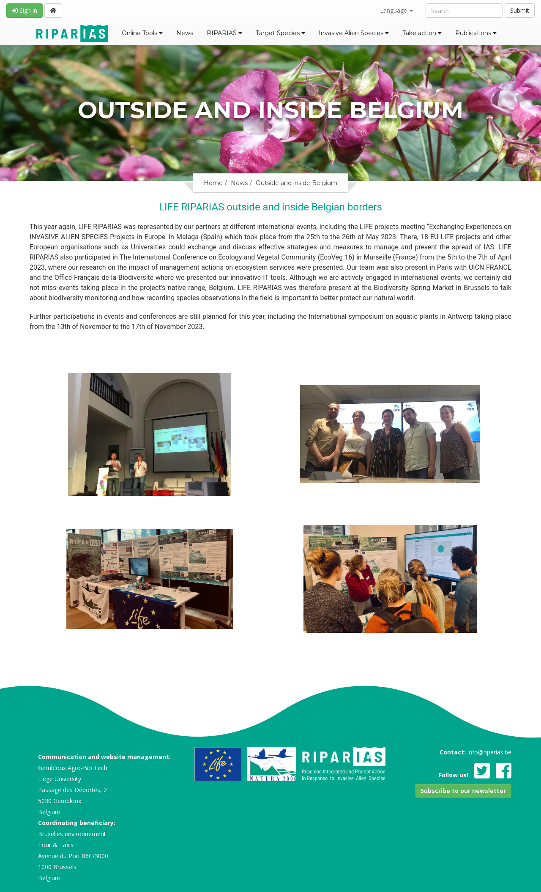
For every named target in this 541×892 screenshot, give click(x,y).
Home (213, 183)
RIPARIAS (224, 33)
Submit (519, 10)
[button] (463, 791)
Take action (422, 33)
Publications (476, 33)
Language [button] (396, 10)
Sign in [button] (24, 10)
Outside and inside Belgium (296, 183)
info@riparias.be (489, 752)
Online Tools (142, 33)
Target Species (280, 33)
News (184, 33)
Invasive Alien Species (354, 33)
